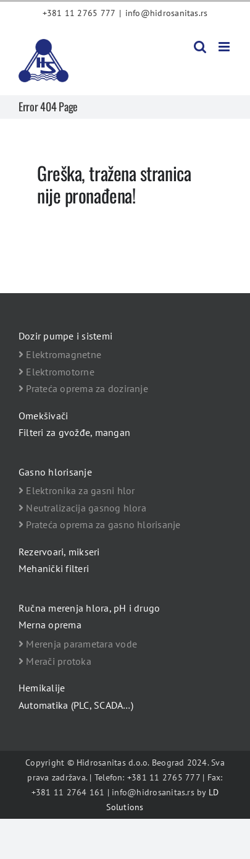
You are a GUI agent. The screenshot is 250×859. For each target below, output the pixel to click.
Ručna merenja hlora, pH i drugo (89, 608)
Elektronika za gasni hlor (77, 490)
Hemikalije (42, 688)
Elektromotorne (56, 371)
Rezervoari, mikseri (59, 551)
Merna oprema (50, 624)
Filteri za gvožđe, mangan (74, 432)
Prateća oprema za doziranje (83, 388)
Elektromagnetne (60, 354)
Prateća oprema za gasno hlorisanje (100, 524)
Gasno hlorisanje (55, 472)
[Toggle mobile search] (200, 46)
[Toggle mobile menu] (225, 46)
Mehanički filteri (54, 568)
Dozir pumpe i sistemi (65, 336)
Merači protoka (55, 661)
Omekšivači (43, 415)
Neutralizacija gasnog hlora (82, 508)
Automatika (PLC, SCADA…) (76, 705)
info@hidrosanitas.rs (166, 13)
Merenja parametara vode (78, 644)
